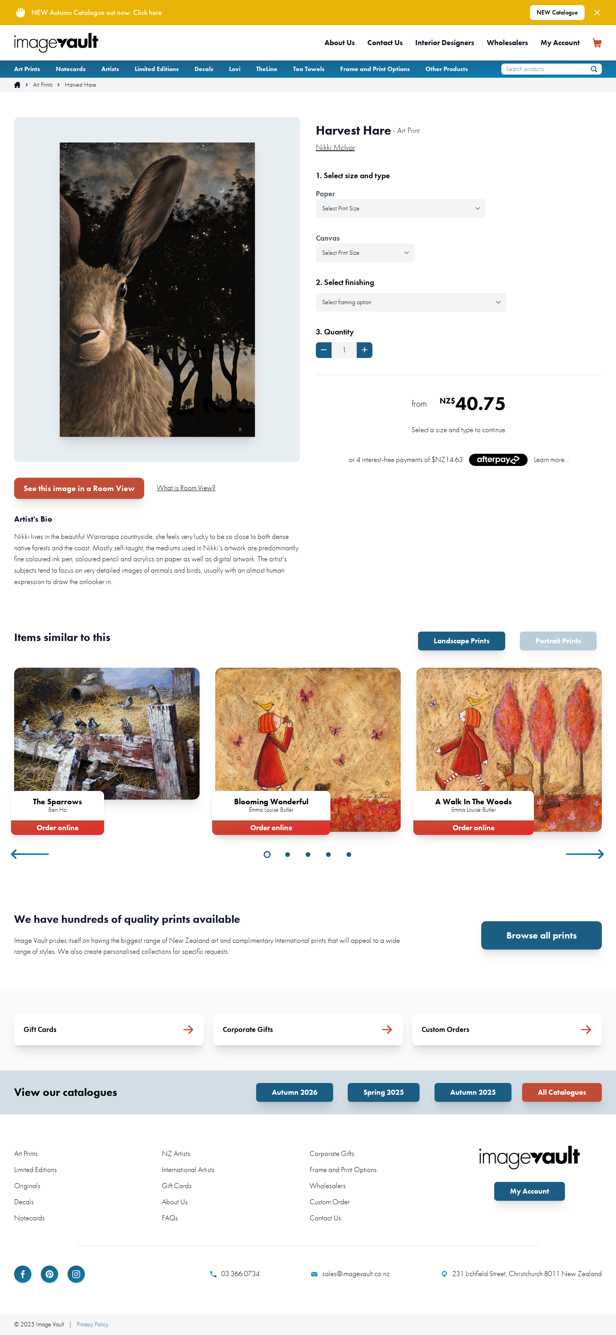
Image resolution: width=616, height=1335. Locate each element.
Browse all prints (541, 935)
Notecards (71, 69)
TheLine (266, 69)
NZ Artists (176, 1153)
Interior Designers (444, 42)
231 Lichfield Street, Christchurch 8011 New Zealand (521, 1273)
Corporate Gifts (332, 1153)
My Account (560, 42)
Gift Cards (177, 1186)
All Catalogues (562, 1092)
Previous (30, 854)
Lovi (234, 69)
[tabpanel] (107, 750)
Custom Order (330, 1202)
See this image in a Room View (79, 488)
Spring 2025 (383, 1092)
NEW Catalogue (557, 12)
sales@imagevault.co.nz (350, 1273)
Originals (27, 1186)
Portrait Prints (558, 641)
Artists (110, 69)
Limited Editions (157, 69)
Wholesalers (507, 42)
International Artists (188, 1169)
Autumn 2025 (473, 1092)
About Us (339, 42)
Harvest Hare (80, 85)
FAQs (170, 1218)
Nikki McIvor (335, 147)
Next (585, 854)
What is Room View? (186, 488)
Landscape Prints (462, 641)
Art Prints (27, 69)
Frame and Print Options (375, 69)
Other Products (446, 69)
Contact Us (385, 42)
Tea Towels (308, 69)
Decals (203, 69)
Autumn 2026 (294, 1092)
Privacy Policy (92, 1324)
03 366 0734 (235, 1273)
